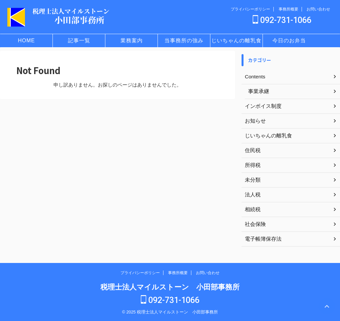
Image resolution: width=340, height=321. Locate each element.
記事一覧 (79, 40)
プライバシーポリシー (250, 9)
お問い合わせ (318, 9)
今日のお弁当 (289, 40)
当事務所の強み (183, 40)
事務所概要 (288, 9)
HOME (26, 40)
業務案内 (131, 40)
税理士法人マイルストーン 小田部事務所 (170, 287)
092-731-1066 (282, 20)
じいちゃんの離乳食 (236, 40)
